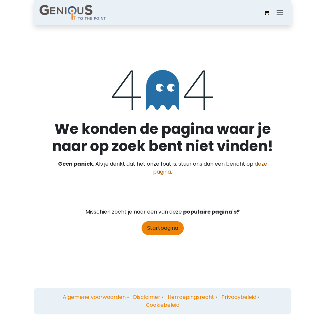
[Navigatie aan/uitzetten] (279, 13)
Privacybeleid (238, 297)
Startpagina (162, 228)
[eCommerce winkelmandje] (266, 12)
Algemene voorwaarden (94, 297)
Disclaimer (146, 297)
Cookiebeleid (162, 305)
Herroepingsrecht (191, 297)
